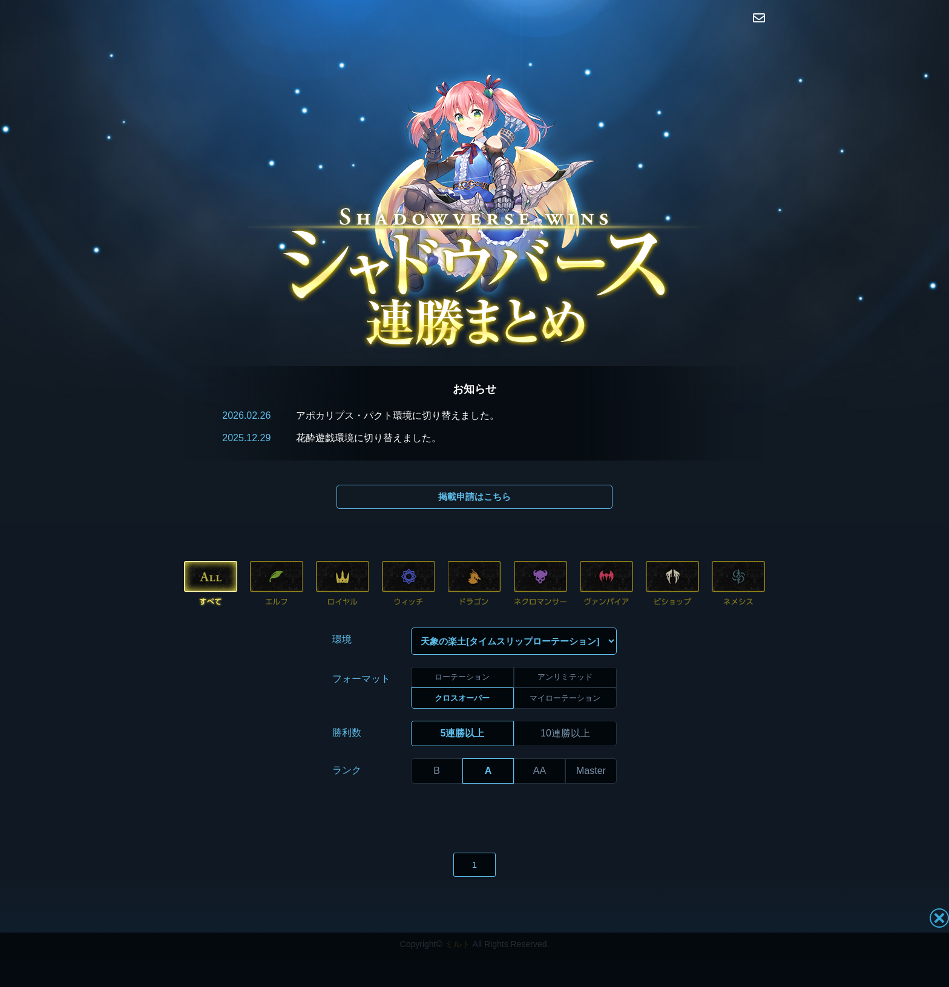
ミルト (457, 915)
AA (539, 742)
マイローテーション (565, 669)
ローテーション (462, 649)
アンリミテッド (565, 649)
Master (591, 742)
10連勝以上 (565, 705)
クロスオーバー (462, 669)
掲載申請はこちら (474, 496)
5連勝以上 (463, 705)
